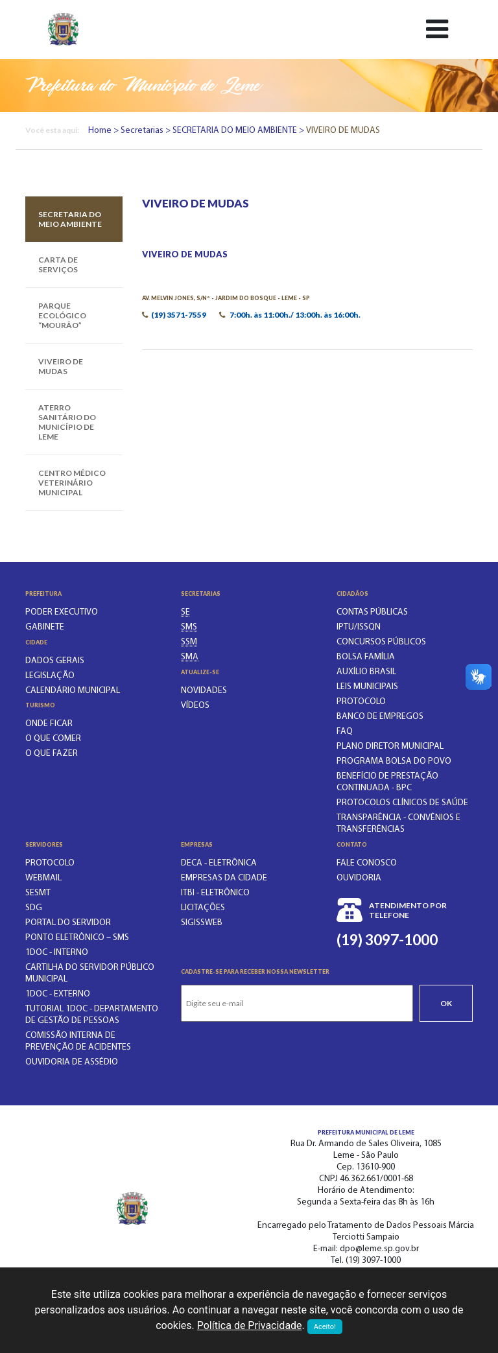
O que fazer (51, 754)
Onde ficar (49, 724)
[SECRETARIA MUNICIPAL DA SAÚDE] (189, 627)
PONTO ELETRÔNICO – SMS (77, 938)
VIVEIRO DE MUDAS (60, 366)
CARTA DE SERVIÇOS (58, 264)
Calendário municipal (72, 691)
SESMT (38, 893)
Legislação (50, 676)
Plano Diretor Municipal (390, 746)
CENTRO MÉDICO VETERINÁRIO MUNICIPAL (72, 482)
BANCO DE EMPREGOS (380, 717)
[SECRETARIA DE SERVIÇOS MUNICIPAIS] (189, 642)
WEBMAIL (43, 878)
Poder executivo (61, 612)
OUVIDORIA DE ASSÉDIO (71, 1062)
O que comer (53, 739)
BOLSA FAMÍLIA (366, 657)
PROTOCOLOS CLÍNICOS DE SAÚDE (402, 803)
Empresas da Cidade (224, 878)
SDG (33, 908)
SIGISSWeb (201, 923)
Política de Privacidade (249, 1325)
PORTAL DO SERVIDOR (68, 923)
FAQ (345, 731)
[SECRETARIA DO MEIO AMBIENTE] (189, 657)
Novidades (204, 691)
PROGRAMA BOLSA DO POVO (394, 761)
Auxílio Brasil (366, 672)
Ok (446, 1003)
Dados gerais (54, 661)
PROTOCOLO (361, 702)
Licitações (203, 908)
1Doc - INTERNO (56, 953)
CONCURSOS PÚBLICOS (381, 642)
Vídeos (195, 706)
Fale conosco (367, 863)
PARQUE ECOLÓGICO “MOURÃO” (62, 315)
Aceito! (325, 1327)
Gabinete (44, 627)
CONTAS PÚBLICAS (372, 612)
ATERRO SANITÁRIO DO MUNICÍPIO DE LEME (67, 422)
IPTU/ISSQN (359, 627)
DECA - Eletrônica (219, 863)
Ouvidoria (359, 878)
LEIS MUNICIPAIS (367, 687)
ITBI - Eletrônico (215, 893)
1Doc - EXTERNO (57, 994)
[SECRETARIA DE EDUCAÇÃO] (185, 612)
